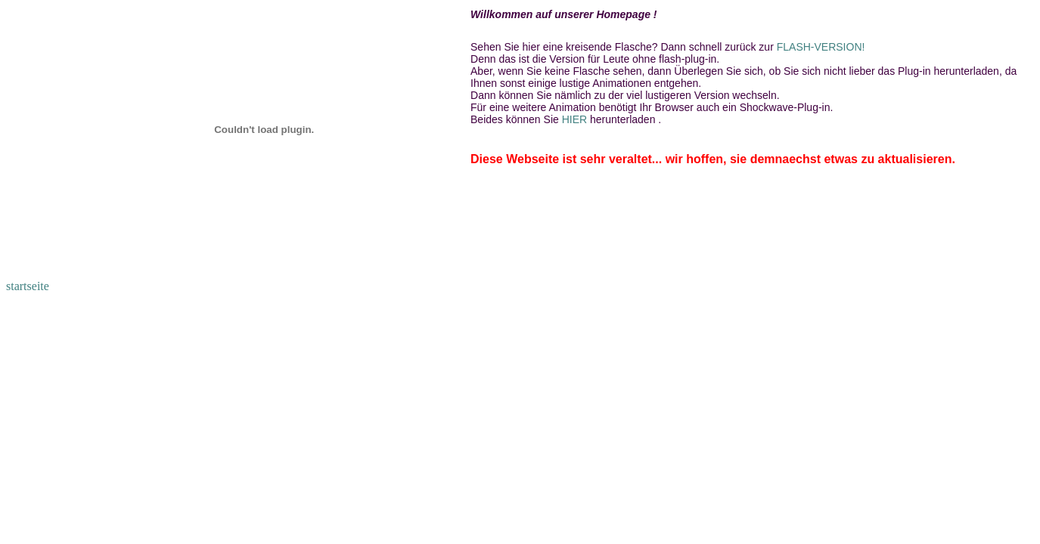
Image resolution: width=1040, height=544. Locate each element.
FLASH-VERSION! (821, 47)
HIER (576, 119)
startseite (27, 286)
